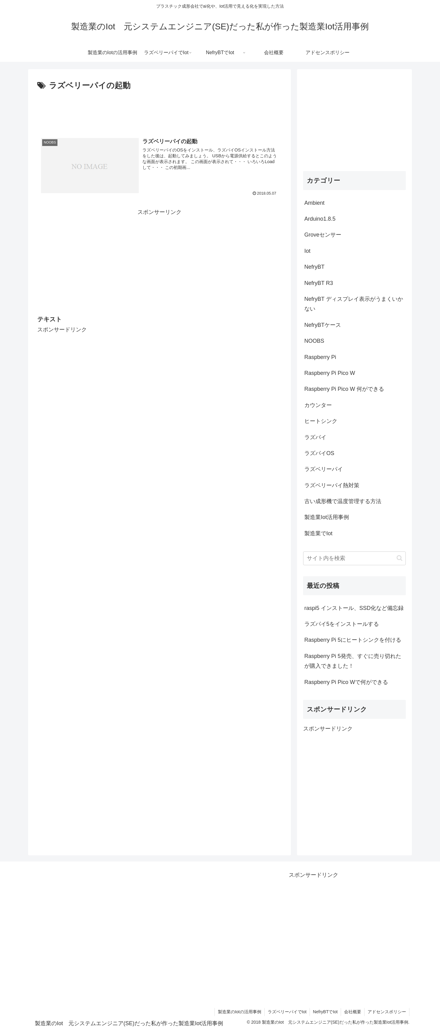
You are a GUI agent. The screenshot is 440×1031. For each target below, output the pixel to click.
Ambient (314, 203)
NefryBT (314, 267)
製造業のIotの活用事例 (239, 1011)
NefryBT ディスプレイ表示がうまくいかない (353, 304)
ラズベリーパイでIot (287, 1011)
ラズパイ (315, 437)
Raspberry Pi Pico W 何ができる (344, 389)
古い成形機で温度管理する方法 (342, 501)
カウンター (318, 405)
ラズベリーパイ (323, 469)
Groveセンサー (322, 235)
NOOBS (314, 341)
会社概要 (352, 1011)
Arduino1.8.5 (320, 219)
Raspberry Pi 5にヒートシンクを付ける (352, 640)
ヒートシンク (320, 421)
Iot (307, 251)
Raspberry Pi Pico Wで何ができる (346, 682)
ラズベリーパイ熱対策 (331, 485)
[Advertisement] (159, 109)
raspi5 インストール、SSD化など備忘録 (354, 608)
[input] (354, 558)
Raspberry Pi (320, 357)
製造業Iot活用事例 (326, 517)
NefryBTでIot (325, 1011)
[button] (399, 558)
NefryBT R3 (318, 283)
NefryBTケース (322, 325)
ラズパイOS (319, 453)
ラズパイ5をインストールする (341, 624)
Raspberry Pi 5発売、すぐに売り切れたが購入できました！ (352, 661)
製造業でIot (318, 533)
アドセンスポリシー (387, 1011)
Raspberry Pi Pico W (329, 373)
